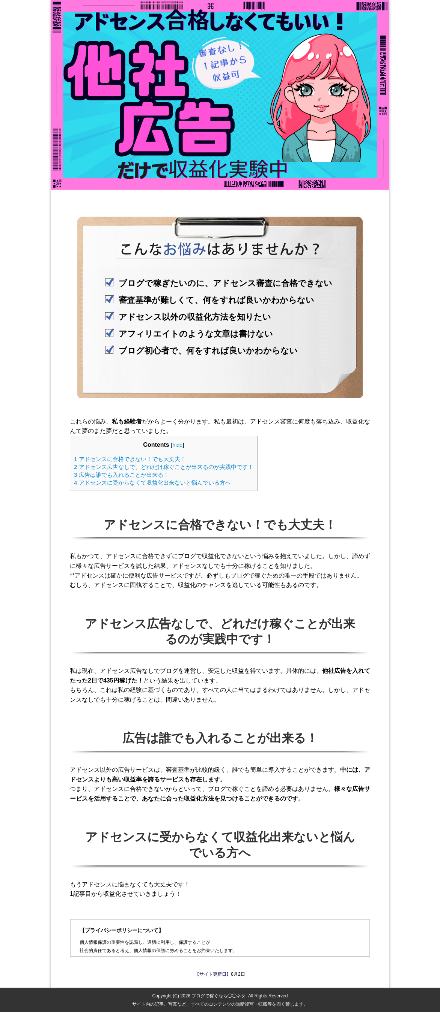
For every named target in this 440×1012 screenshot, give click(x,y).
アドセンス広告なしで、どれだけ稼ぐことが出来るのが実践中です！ (163, 467)
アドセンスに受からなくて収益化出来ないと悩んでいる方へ (152, 482)
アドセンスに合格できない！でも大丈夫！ (130, 459)
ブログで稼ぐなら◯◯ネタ (218, 996)
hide (177, 445)
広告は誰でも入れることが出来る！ (121, 475)
